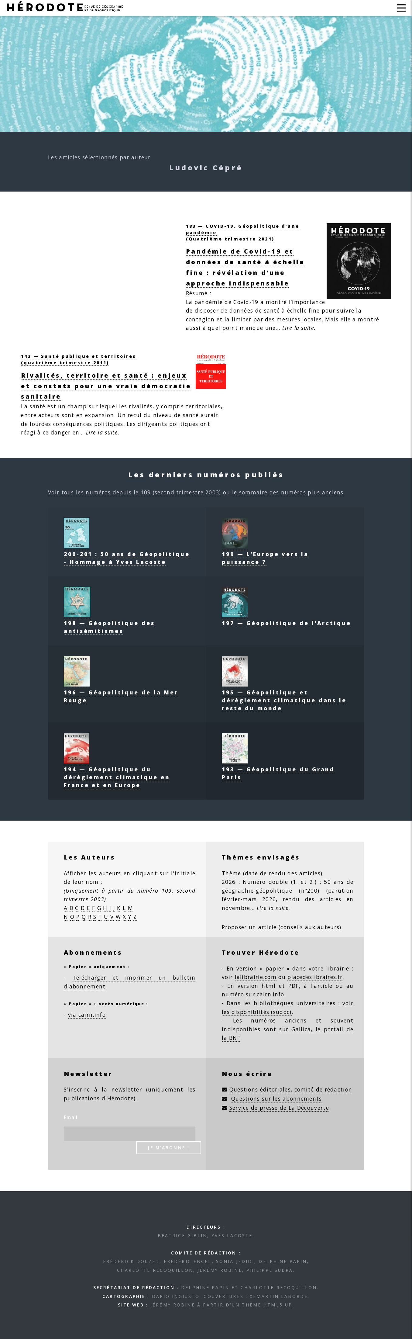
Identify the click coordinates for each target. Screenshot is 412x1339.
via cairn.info (87, 1014)
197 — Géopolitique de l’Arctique (286, 619)
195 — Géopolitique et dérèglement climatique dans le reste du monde (284, 696)
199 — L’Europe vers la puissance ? (265, 554)
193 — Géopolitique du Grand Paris (278, 769)
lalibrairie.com (256, 977)
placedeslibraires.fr (314, 977)
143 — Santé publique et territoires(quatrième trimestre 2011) (78, 359)
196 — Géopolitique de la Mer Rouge (121, 692)
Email (71, 1117)
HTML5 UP (277, 1305)
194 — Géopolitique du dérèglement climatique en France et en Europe (117, 773)
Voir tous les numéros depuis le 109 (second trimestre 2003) (134, 492)
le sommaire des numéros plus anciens (288, 492)
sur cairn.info (265, 994)
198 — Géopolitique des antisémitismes (109, 623)
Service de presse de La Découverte (279, 1107)
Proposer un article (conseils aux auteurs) (282, 927)
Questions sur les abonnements (276, 1098)
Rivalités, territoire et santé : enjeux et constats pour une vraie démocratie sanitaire (106, 386)
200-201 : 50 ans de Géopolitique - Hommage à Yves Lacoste (127, 554)
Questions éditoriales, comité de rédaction (290, 1089)
